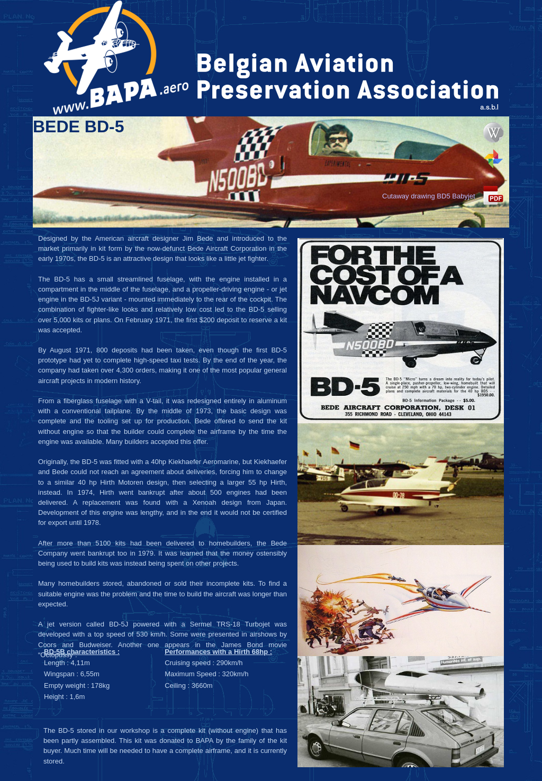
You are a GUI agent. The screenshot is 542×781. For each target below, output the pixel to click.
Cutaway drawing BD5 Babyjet (429, 196)
